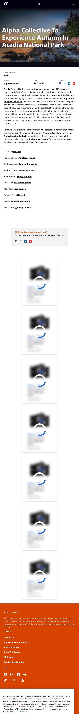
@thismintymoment (21, 201)
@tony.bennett (24, 176)
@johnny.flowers (23, 207)
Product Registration (14, 662)
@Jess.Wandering (22, 182)
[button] (72, 4)
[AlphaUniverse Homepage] (6, 4)
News (8, 657)
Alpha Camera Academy (16, 642)
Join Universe (12, 652)
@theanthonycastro (28, 164)
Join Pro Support (12, 647)
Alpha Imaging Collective (16, 136)
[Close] (71, 698)
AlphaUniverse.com (38, 139)
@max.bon (20, 188)
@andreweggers (27, 170)
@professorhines (26, 157)
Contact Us (9, 637)
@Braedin (21, 195)
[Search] (39, 4)
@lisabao (16, 151)
